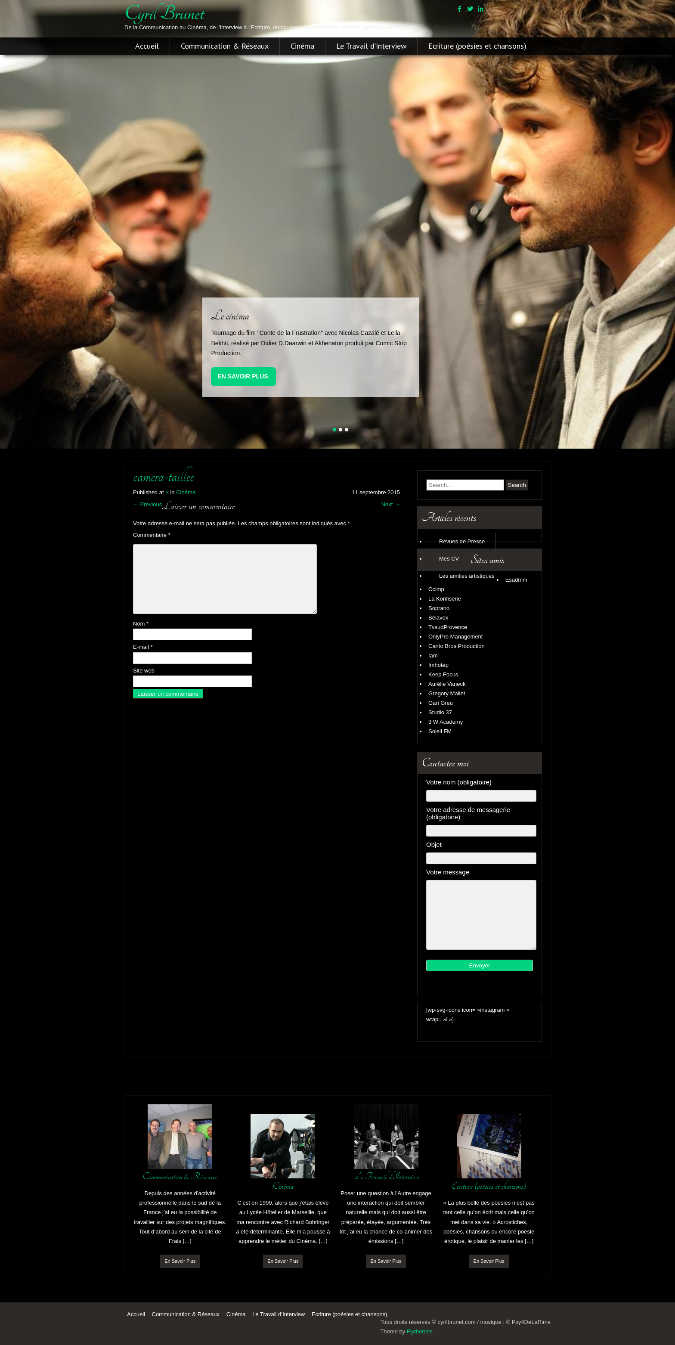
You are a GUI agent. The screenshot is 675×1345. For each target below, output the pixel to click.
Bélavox (438, 617)
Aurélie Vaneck (446, 684)
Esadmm (516, 579)
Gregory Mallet (446, 693)
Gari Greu (440, 703)
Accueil (147, 46)
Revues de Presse (462, 541)
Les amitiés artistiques (467, 576)
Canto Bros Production (456, 646)
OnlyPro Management (455, 636)
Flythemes (420, 1331)
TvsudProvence (447, 627)
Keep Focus (443, 674)
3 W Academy (445, 722)
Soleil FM (440, 731)
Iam (433, 655)
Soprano (438, 608)
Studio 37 (440, 712)
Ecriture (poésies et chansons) (477, 46)
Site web (144, 670)
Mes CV (449, 558)
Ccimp (436, 589)
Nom (141, 623)
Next (390, 504)
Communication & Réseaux (225, 46)
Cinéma (302, 46)
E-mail (143, 647)
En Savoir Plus (242, 376)
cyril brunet (164, 13)
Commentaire (151, 535)
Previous (147, 504)
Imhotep (438, 665)
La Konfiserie (444, 598)
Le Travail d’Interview (371, 46)
